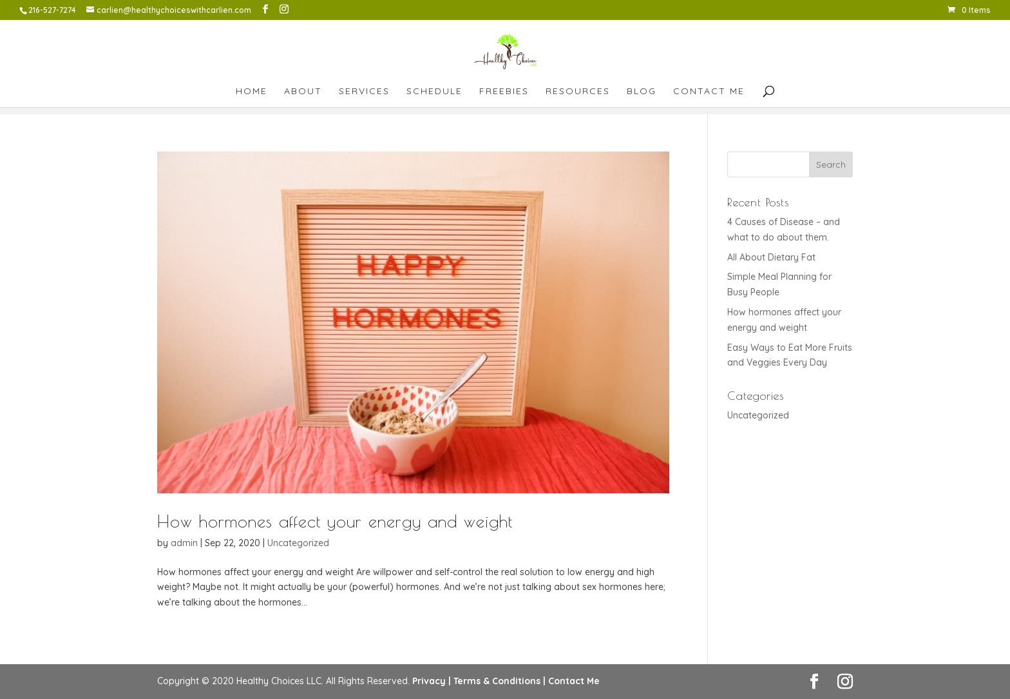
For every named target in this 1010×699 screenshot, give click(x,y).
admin (184, 543)
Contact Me (709, 91)
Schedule (434, 91)
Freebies (504, 91)
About (303, 91)
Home (251, 91)
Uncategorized (298, 543)
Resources (578, 91)
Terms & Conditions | (499, 681)
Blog (641, 91)
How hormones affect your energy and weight (335, 521)
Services (364, 91)
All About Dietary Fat (771, 257)
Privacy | (431, 681)
